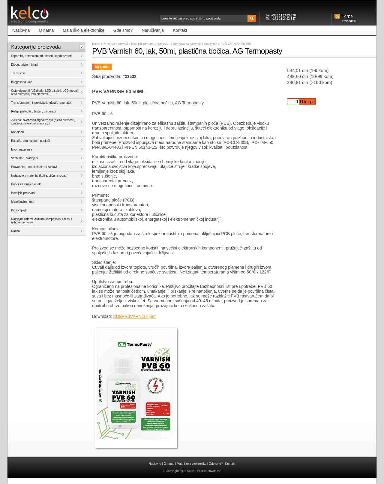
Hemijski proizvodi (116, 44)
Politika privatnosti (209, 471)
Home (96, 44)
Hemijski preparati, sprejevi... (150, 44)
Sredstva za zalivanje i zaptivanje (195, 44)
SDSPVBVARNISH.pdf (134, 316)
